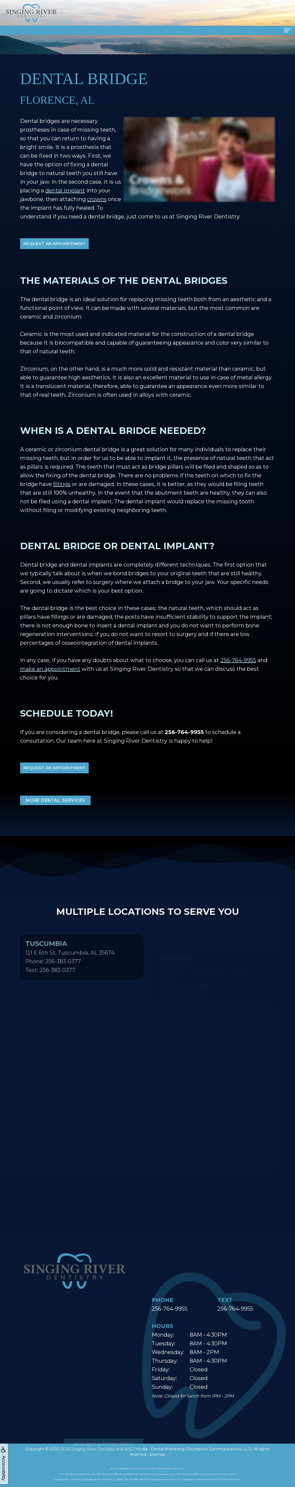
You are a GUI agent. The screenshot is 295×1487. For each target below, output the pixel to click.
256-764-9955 (238, 660)
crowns (97, 199)
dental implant (65, 190)
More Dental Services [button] (55, 800)
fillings (62, 484)
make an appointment (50, 669)
